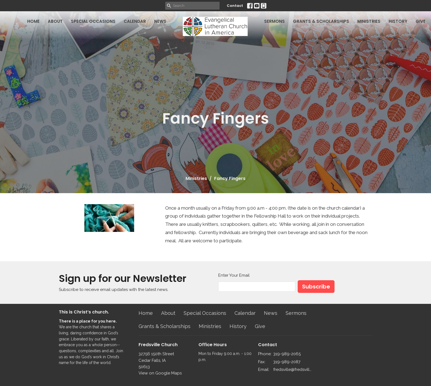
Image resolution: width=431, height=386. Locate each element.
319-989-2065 (287, 353)
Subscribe (316, 286)
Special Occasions (93, 21)
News (160, 21)
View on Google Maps (160, 373)
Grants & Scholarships (321, 21)
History (398, 21)
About (55, 21)
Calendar (135, 21)
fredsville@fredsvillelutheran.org (293, 369)
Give (421, 21)
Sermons (274, 21)
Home (33, 21)
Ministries (368, 21)
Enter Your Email (234, 275)
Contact (235, 5)
